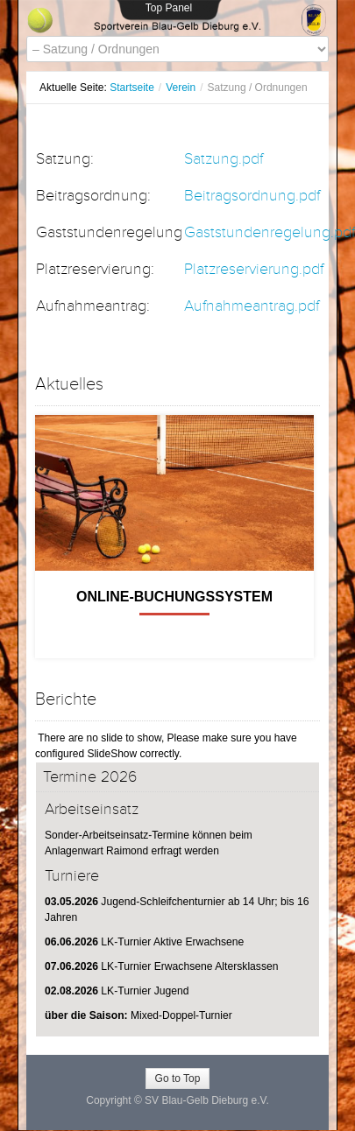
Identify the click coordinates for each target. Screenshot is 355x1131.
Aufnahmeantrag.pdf (251, 306)
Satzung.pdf (223, 159)
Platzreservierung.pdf (253, 269)
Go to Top (178, 1078)
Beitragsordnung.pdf (252, 195)
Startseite (132, 87)
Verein (180, 87)
